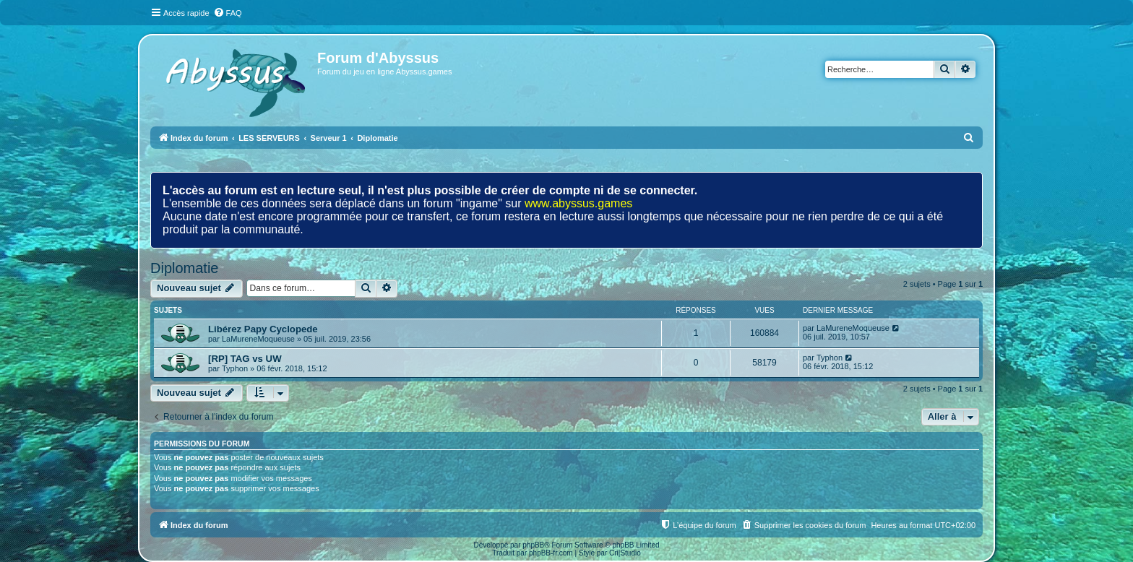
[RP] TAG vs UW (245, 358)
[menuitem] (227, 13)
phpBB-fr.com (551, 553)
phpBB (533, 545)
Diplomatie (184, 268)
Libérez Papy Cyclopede (263, 329)
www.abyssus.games (578, 203)
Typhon (235, 368)
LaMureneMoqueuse (258, 338)
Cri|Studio (625, 553)
